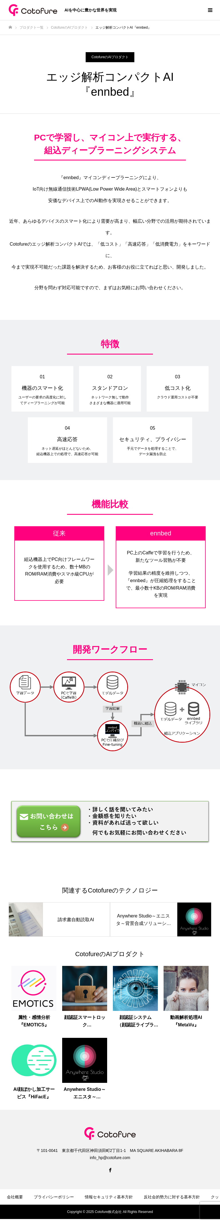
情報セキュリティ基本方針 (109, 1197)
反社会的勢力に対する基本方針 (172, 1197)
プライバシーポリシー (54, 1197)
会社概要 (15, 1197)
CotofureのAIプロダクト (109, 57)
